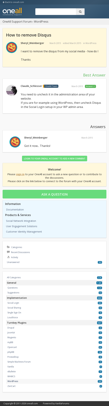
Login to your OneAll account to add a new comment (54, 158)
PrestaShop (13, 356)
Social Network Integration (21, 220)
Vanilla (10, 366)
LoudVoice (12, 317)
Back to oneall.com (13, 2)
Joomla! (11, 332)
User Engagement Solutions (21, 226)
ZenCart (11, 386)
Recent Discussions (18, 252)
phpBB (10, 352)
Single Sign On (14, 312)
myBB (10, 342)
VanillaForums (62, 403)
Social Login (13, 302)
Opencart (12, 347)
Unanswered (13, 262)
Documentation (15, 209)
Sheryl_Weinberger (32, 43)
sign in (20, 174)
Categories (14, 247)
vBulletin (11, 371)
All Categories (14, 277)
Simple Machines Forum (19, 361)
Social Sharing (14, 307)
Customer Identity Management (24, 231)
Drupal (10, 327)
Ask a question (54, 194)
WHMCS (11, 376)
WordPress (90, 43)
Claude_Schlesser (31, 86)
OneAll (12, 12)
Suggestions (13, 292)
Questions (12, 287)
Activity (12, 257)
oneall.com (32, 403)
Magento (11, 337)
